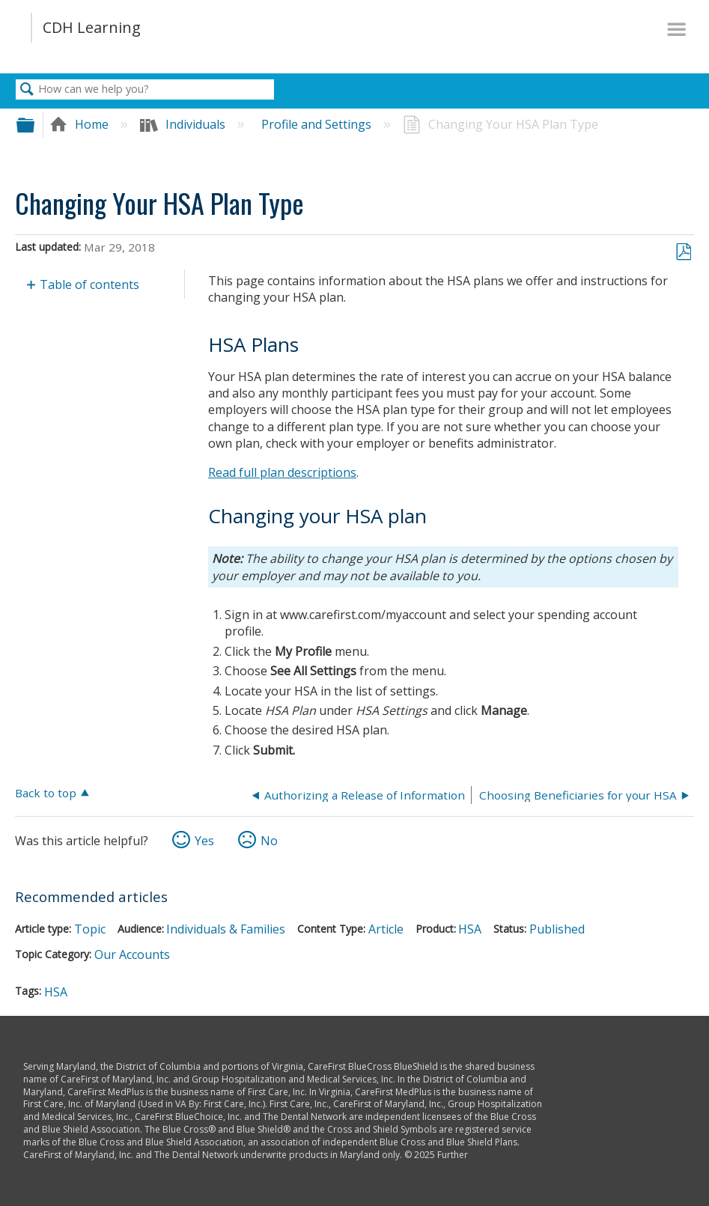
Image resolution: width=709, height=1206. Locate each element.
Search (27, 90)
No (269, 840)
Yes (204, 840)
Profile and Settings (317, 124)
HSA (469, 929)
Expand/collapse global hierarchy (35, 124)
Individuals (184, 124)
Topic (90, 929)
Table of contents (89, 284)
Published (557, 929)
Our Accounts (132, 954)
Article (386, 929)
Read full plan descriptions (282, 472)
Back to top (45, 792)
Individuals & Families (225, 929)
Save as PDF (683, 252)
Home (80, 124)
